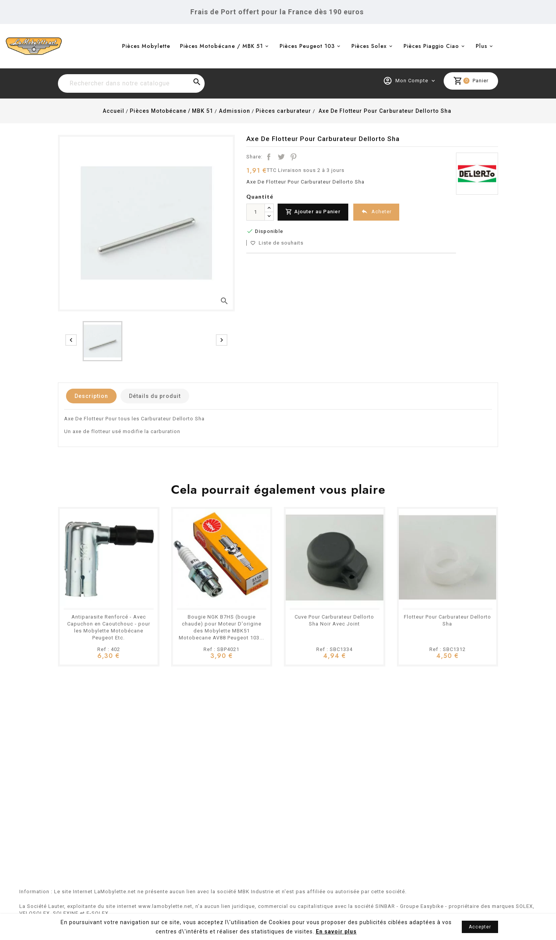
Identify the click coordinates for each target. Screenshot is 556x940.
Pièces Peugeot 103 (307, 46)
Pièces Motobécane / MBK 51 (221, 46)
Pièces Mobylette (146, 46)
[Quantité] (255, 212)
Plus (481, 46)
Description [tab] (91, 396)
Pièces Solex (369, 46)
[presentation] (71, 340)
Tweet (281, 157)
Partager (269, 157)
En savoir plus (336, 931)
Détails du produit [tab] (155, 396)
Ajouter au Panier (313, 212)
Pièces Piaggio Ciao (431, 46)
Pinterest (293, 157)
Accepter (480, 927)
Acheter (376, 211)
